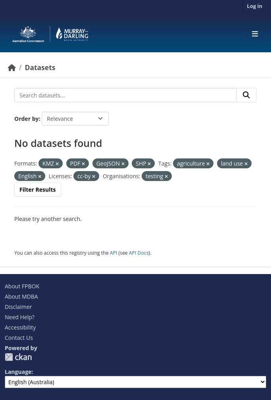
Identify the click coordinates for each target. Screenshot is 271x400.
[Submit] (246, 95)
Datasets (40, 67)
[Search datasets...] (125, 95)
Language (18, 371)
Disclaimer (18, 306)
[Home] (12, 67)
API (113, 253)
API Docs (139, 253)
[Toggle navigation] (255, 34)
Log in (254, 6)
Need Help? (20, 317)
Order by (26, 118)
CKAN (18, 357)
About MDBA (21, 296)
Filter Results (37, 189)
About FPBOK (22, 286)
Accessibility (20, 327)
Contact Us (19, 337)
